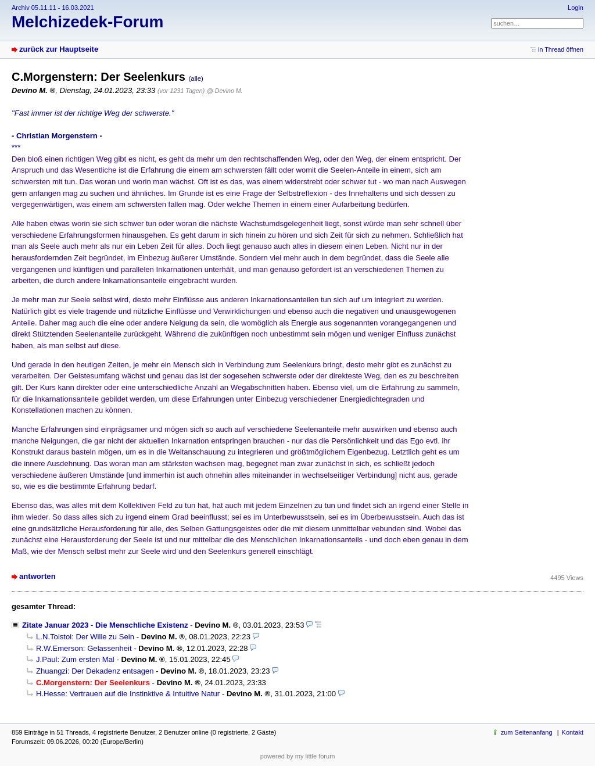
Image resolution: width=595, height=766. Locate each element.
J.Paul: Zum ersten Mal (75, 659)
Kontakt (572, 732)
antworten (37, 576)
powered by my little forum (297, 756)
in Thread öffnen (560, 49)
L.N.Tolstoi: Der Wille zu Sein (85, 636)
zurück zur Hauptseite (58, 49)
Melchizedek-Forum (87, 22)
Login (575, 7)
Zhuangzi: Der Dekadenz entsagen (95, 671)
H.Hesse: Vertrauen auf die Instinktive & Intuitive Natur (128, 693)
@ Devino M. (224, 90)
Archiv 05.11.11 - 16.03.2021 (53, 7)
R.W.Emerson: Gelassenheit (84, 648)
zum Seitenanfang (527, 732)
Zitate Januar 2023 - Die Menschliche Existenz (105, 625)
